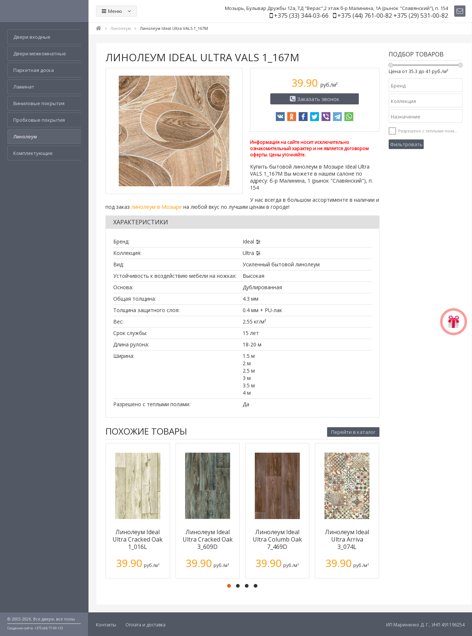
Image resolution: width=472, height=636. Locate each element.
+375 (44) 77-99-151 (48, 628)
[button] (229, 586)
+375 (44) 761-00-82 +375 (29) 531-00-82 (392, 15)
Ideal (248, 241)
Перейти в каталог (353, 432)
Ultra (248, 252)
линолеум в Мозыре (156, 206)
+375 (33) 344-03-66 (301, 15)
